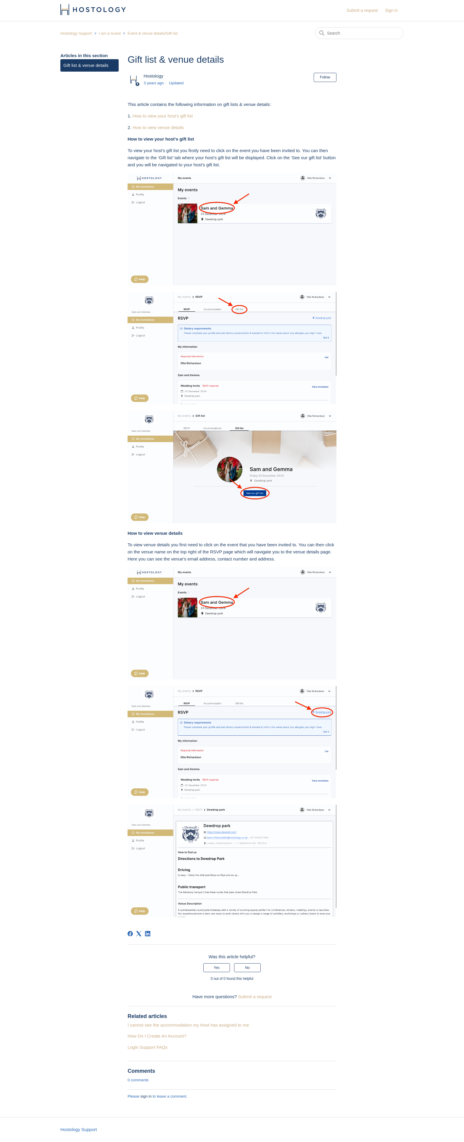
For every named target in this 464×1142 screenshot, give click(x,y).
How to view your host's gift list (163, 115)
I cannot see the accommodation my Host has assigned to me (188, 1024)
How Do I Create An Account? (157, 1035)
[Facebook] (130, 933)
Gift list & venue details (86, 65)
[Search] (359, 33)
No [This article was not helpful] (247, 968)
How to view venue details (158, 127)
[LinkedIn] (147, 933)
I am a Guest (110, 33)
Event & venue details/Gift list (153, 33)
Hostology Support (76, 33)
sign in (146, 1096)
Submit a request (362, 10)
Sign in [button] (391, 10)
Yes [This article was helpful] (217, 968)
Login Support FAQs (147, 1047)
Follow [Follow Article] (325, 77)
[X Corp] (138, 933)
